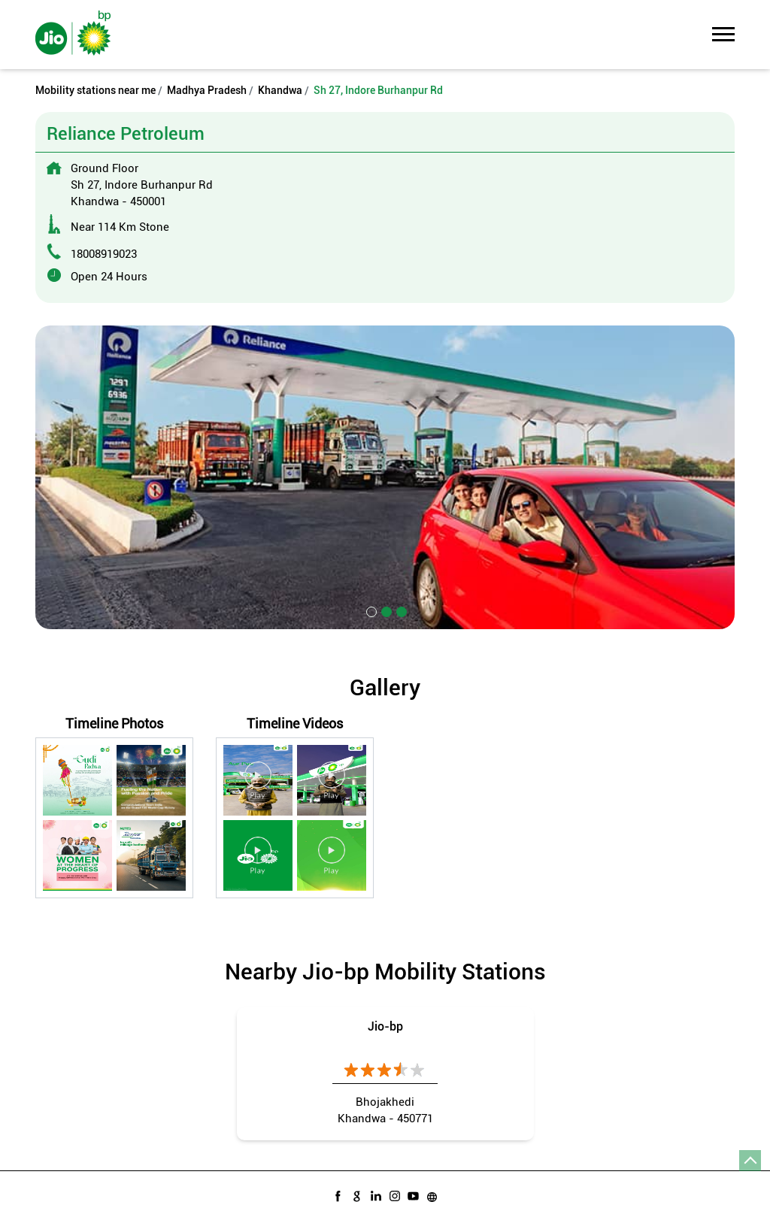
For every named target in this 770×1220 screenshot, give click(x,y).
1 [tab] (370, 610)
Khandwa (280, 90)
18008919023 (104, 254)
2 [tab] (385, 610)
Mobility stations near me (95, 90)
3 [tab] (400, 610)
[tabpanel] (385, 477)
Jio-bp (385, 1026)
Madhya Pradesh (207, 90)
